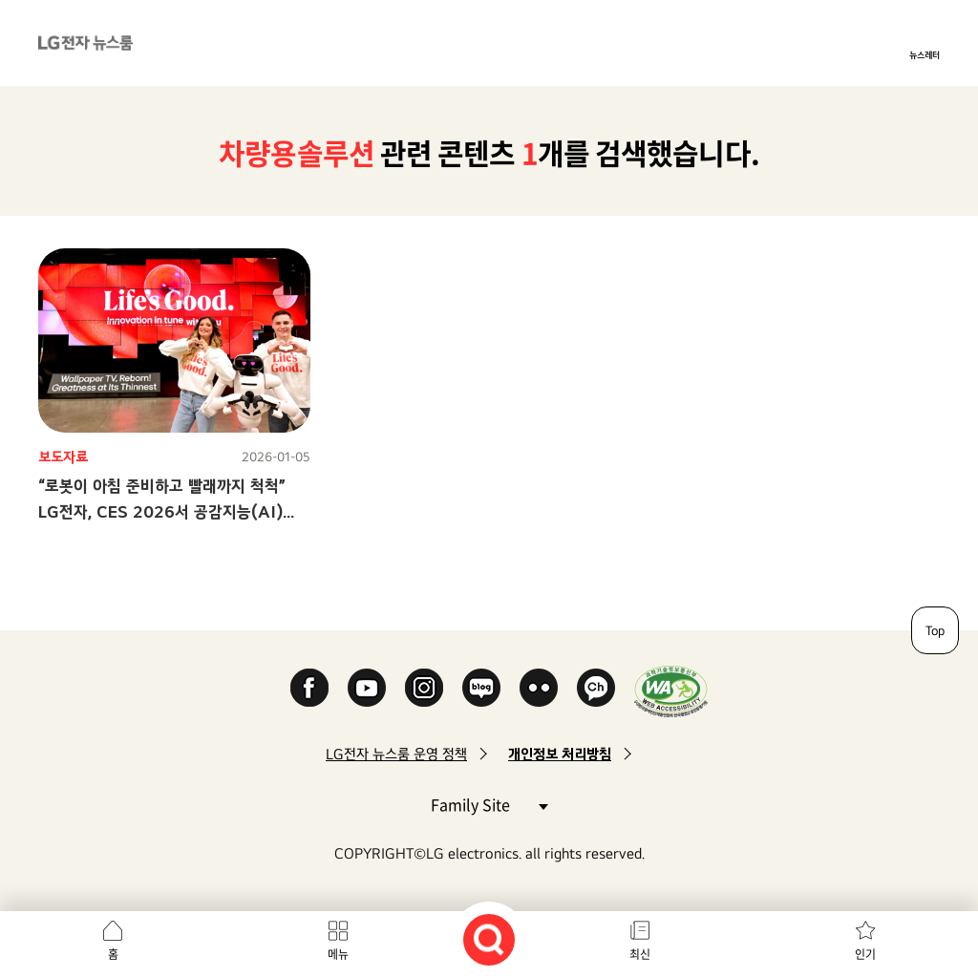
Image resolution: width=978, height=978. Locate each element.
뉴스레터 (924, 54)
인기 (865, 954)
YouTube (367, 688)
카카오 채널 (596, 688)
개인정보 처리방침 (559, 754)
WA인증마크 (671, 691)
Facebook (309, 688)
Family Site (489, 804)
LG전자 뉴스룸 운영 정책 (396, 754)
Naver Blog (481, 688)
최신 (639, 954)
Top (935, 630)
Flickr (539, 688)
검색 (489, 940)
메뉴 (338, 954)
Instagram (424, 688)
